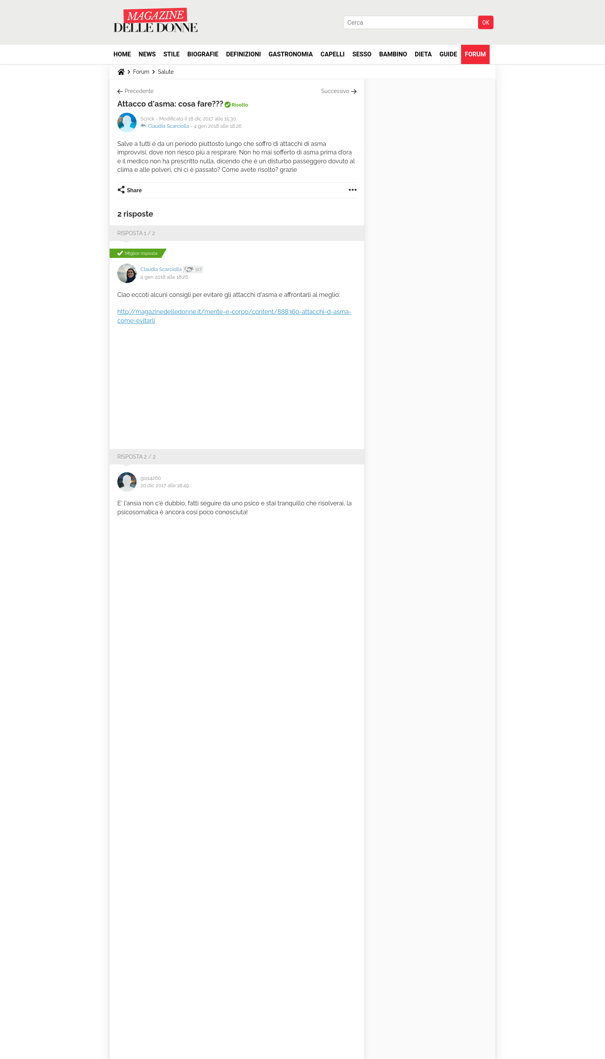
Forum (475, 54)
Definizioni (243, 54)
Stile (171, 54)
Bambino (393, 54)
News (147, 54)
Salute (166, 72)
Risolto (240, 105)
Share (134, 190)
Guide (448, 54)
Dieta (423, 54)
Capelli (333, 54)
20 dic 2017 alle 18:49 (164, 485)
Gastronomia (291, 54)
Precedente (139, 91)
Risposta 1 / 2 (136, 233)
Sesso (362, 54)
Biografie (203, 54)
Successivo (335, 91)
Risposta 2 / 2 (136, 457)
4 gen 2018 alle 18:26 (218, 126)
